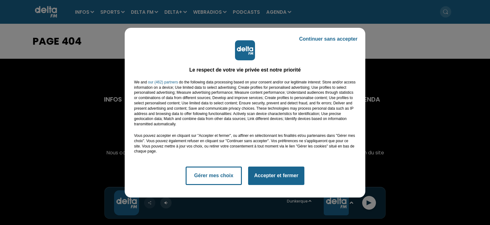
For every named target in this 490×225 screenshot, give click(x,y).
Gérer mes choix (213, 175)
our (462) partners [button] (163, 82)
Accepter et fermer (276, 175)
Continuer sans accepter (328, 39)
